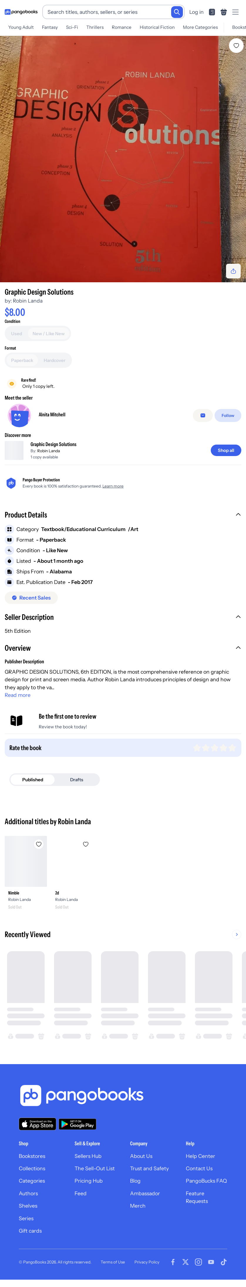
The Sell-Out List (95, 1168)
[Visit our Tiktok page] (223, 1262)
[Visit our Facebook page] (172, 1262)
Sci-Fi (72, 27)
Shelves (28, 1206)
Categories (32, 1181)
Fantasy (50, 27)
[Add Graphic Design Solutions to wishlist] (236, 45)
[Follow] (228, 415)
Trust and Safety (149, 1168)
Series (26, 1218)
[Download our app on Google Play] (77, 1124)
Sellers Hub (88, 1156)
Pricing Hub (89, 1181)
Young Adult (21, 27)
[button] (123, 515)
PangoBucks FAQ (206, 1181)
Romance (122, 27)
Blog (135, 1181)
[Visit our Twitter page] (185, 1262)
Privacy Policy (146, 1262)
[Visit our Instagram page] (198, 1262)
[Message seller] (203, 415)
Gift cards (30, 1231)
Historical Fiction (157, 27)
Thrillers (95, 27)
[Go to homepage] (21, 12)
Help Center (200, 1156)
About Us (141, 1156)
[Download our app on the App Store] (37, 1124)
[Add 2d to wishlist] (85, 844)
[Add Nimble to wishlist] (38, 844)
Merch (138, 1206)
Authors (28, 1193)
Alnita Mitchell (52, 414)
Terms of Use (113, 1262)
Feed (81, 1193)
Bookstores (32, 1156)
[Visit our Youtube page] (211, 1262)
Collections (32, 1168)
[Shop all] (226, 450)
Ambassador (145, 1193)
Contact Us (199, 1168)
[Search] (177, 12)
